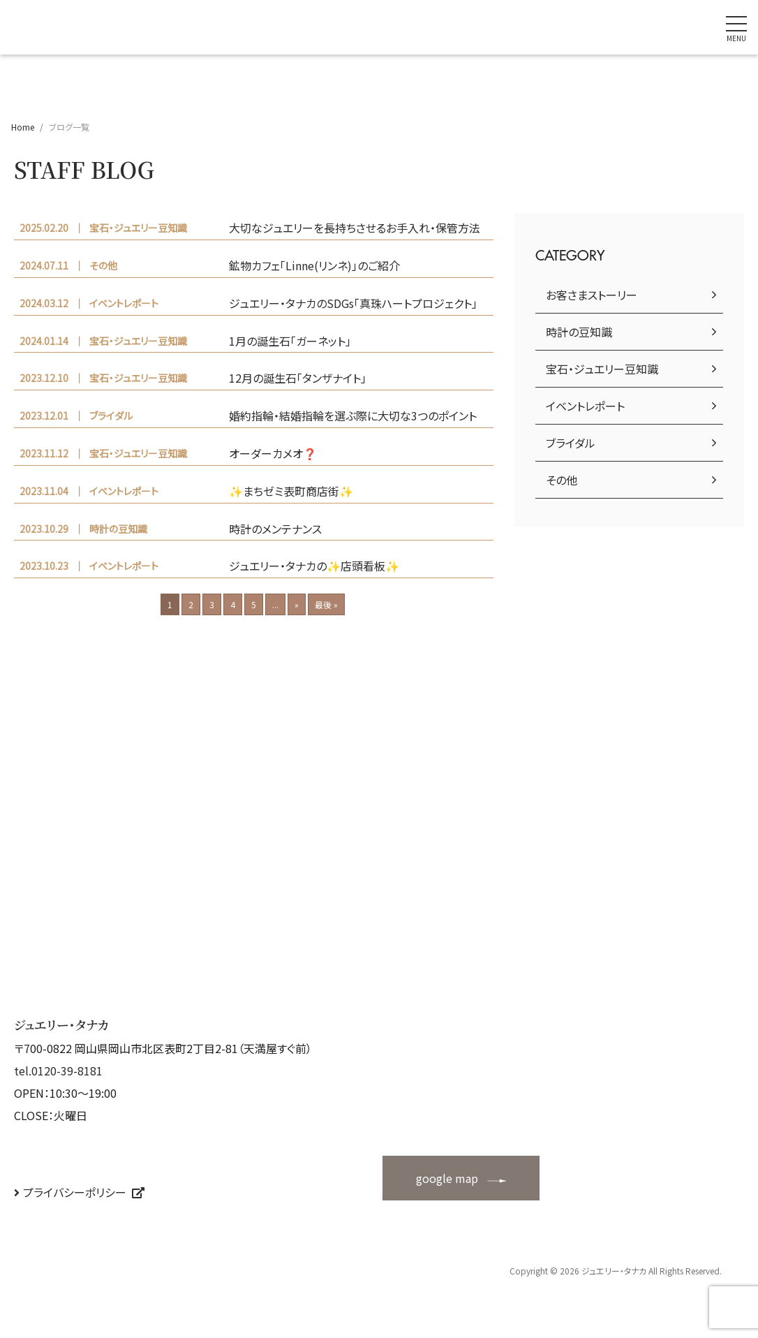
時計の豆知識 (579, 331)
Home (22, 127)
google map (447, 1178)
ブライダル (570, 442)
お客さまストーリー (591, 294)
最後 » (326, 604)
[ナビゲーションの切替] (736, 27)
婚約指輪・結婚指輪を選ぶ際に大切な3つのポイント (353, 415)
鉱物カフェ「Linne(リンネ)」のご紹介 (314, 265)
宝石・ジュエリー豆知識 (602, 368)
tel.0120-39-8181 (58, 1070)
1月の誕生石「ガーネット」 (290, 340)
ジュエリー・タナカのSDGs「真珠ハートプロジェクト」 (353, 303)
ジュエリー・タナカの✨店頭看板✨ (314, 565)
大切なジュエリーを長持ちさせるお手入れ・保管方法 (354, 227)
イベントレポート (585, 405)
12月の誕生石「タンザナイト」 (297, 377)
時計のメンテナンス (275, 528)
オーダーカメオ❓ (273, 453)
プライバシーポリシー (74, 1192)
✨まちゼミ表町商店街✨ (291, 491)
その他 (561, 479)
